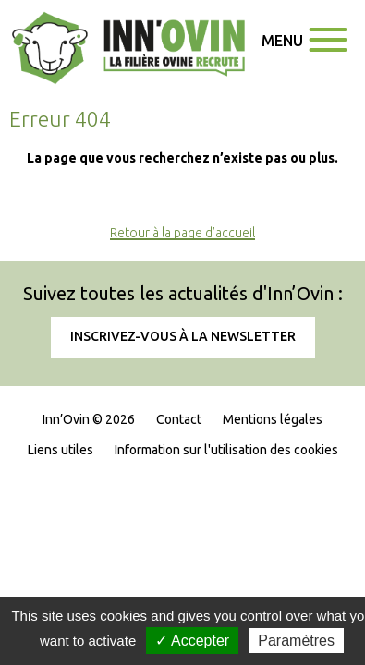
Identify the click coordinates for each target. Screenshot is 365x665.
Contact (178, 419)
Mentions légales (272, 419)
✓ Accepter (192, 640)
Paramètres (296, 640)
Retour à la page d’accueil (182, 232)
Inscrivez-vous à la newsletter (183, 336)
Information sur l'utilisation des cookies (226, 449)
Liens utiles (60, 449)
